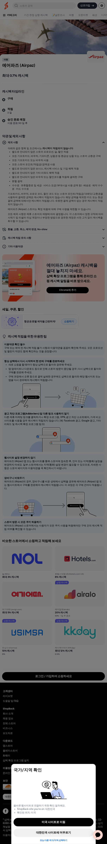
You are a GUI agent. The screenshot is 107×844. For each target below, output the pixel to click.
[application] (98, 835)
